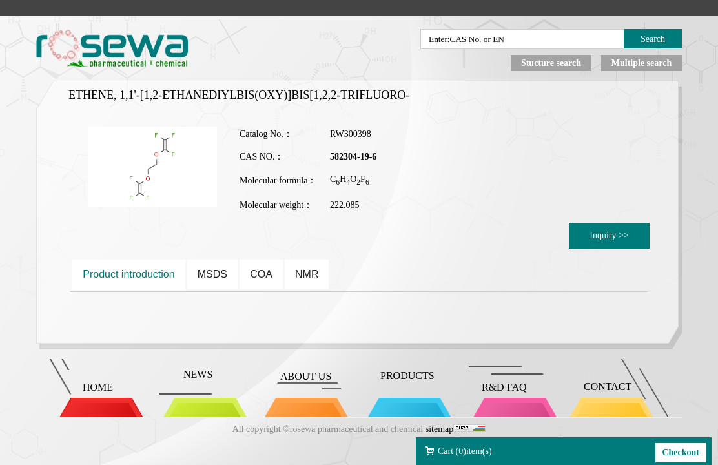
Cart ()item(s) (465, 451)
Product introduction (128, 274)
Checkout (680, 452)
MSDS (212, 274)
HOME (98, 387)
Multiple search (641, 63)
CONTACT (607, 386)
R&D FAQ (504, 387)
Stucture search (551, 63)
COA (261, 274)
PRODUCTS (407, 375)
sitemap (440, 429)
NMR (306, 274)
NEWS (197, 374)
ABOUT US (305, 376)
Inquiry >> (609, 235)
